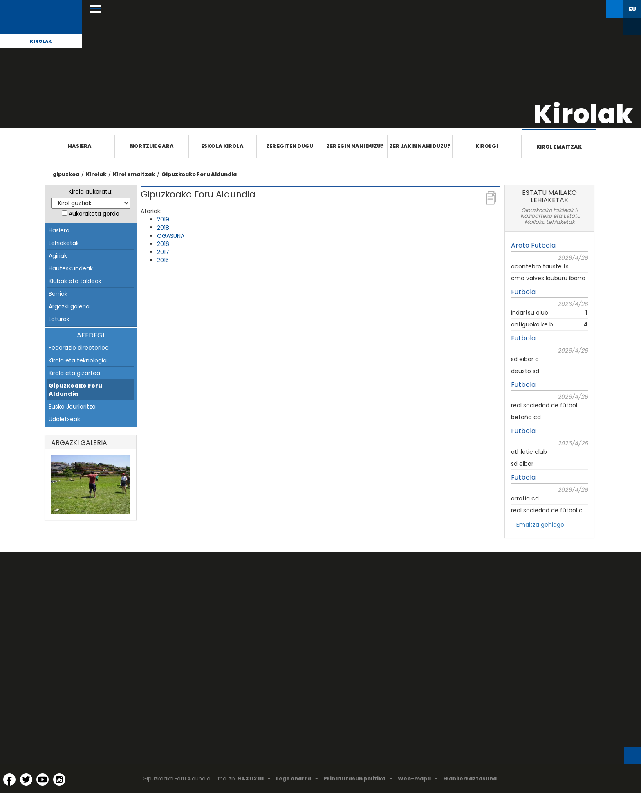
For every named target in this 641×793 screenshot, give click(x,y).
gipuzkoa (66, 174)
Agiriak (58, 256)
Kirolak (41, 41)
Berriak (58, 294)
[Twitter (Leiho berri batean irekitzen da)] (26, 779)
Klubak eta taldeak (75, 281)
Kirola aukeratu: (90, 192)
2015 (163, 260)
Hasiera (80, 146)
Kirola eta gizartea (74, 373)
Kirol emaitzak (559, 146)
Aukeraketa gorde (94, 214)
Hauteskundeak (71, 268)
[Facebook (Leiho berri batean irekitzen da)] (9, 779)
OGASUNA (170, 236)
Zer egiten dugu (289, 146)
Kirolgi (486, 146)
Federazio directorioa (79, 348)
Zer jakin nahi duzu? (420, 146)
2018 (163, 227)
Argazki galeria (69, 306)
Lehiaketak (64, 243)
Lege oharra (293, 778)
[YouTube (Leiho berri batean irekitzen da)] (42, 779)
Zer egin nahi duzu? (355, 146)
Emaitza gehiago (540, 524)
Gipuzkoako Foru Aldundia (199, 174)
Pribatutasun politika (354, 778)
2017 (163, 252)
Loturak (59, 319)
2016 (163, 244)
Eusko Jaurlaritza (72, 406)
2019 (163, 219)
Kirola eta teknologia (78, 360)
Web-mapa (414, 778)
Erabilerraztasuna (470, 778)
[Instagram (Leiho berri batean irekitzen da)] (59, 779)
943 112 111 (251, 778)
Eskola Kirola (222, 146)
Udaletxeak (64, 419)
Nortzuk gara (152, 146)
